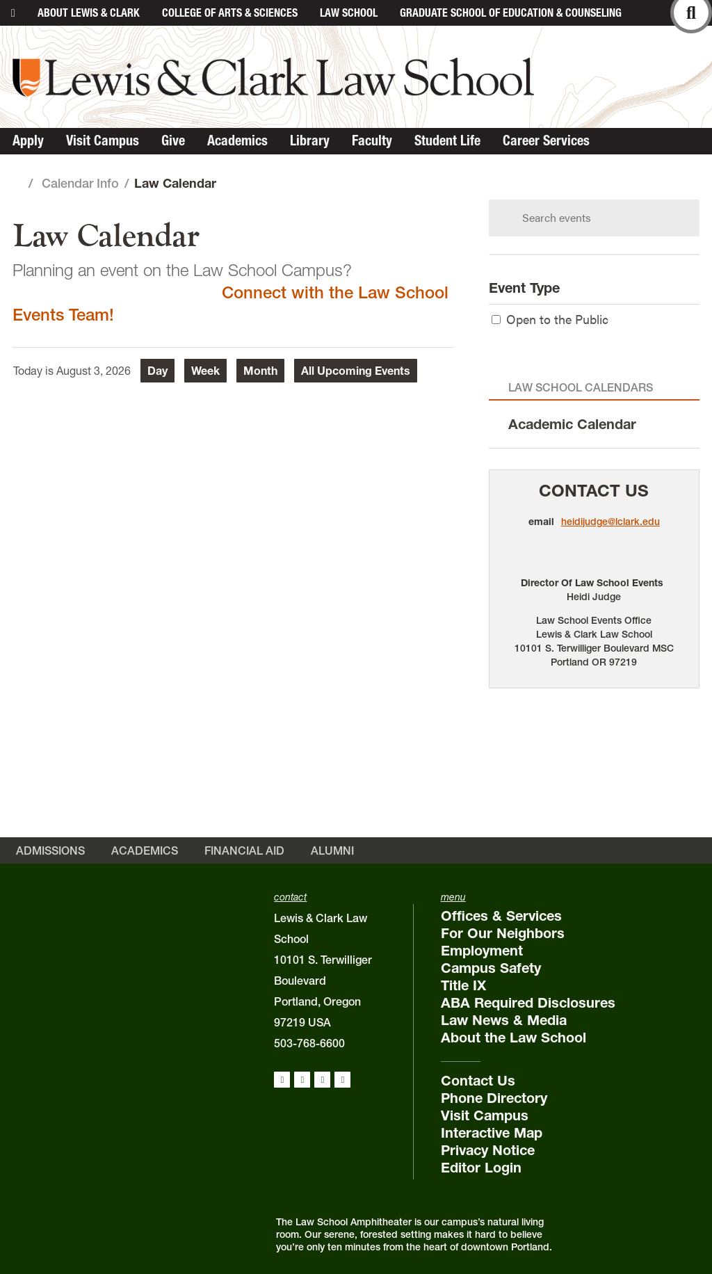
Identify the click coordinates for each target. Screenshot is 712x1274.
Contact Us (594, 491)
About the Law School (513, 1037)
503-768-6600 (309, 1043)
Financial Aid (244, 850)
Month (260, 371)
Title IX (463, 985)
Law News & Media (504, 1020)
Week (205, 371)
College (230, 12)
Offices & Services (501, 916)
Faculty (372, 140)
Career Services (546, 140)
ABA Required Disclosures (528, 1002)
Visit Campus (102, 140)
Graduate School (511, 12)
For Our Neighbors (503, 933)
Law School (349, 12)
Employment (482, 950)
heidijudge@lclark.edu (610, 521)
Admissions (50, 850)
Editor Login (481, 1167)
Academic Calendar (572, 424)
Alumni (332, 850)
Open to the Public (550, 319)
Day (157, 371)
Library (310, 140)
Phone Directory (494, 1098)
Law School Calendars (580, 387)
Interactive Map (491, 1132)
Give (173, 140)
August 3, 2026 (93, 371)
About (89, 12)
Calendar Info (80, 183)
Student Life (447, 140)
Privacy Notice (488, 1150)
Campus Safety (491, 968)
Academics (237, 140)
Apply (28, 140)
